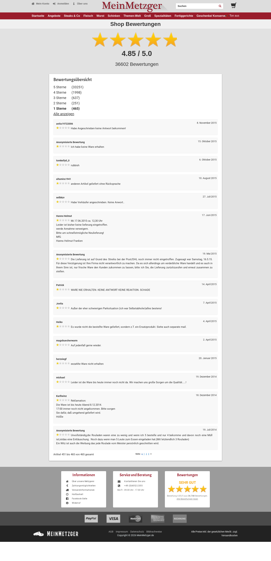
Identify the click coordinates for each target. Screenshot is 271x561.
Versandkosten (229, 535)
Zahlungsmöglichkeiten (81, 485)
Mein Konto (40, 3)
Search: (174, 4)
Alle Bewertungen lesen (187, 499)
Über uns (80, 3)
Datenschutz (137, 531)
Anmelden (61, 3)
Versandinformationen (80, 490)
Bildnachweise (154, 531)
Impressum (122, 531)
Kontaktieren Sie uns (131, 481)
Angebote (54, 15)
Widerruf (73, 503)
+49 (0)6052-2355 (130, 485)
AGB (111, 531)
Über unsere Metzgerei (80, 481)
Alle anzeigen (63, 114)
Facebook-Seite (76, 498)
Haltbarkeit (74, 494)
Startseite (38, 15)
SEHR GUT (187, 482)
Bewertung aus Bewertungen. (187, 496)
